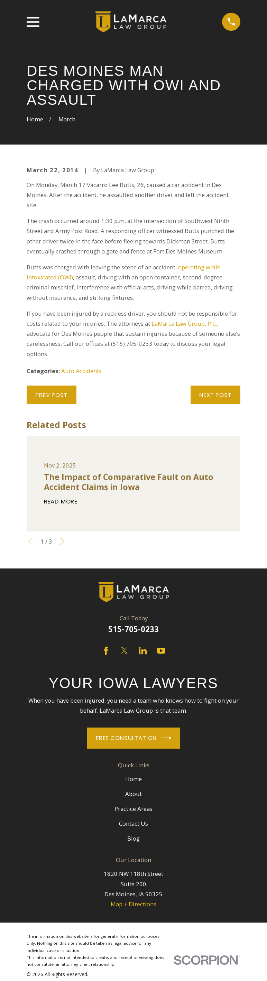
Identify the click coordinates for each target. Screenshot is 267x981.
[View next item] (62, 541)
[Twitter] (124, 651)
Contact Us (133, 823)
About (133, 794)
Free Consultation (133, 738)
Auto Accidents (81, 371)
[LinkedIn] (143, 651)
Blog (133, 838)
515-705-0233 (133, 629)
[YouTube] (161, 651)
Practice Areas (133, 809)
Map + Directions (133, 904)
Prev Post (51, 395)
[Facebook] (106, 651)
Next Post (215, 395)
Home (133, 779)
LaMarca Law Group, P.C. (184, 323)
